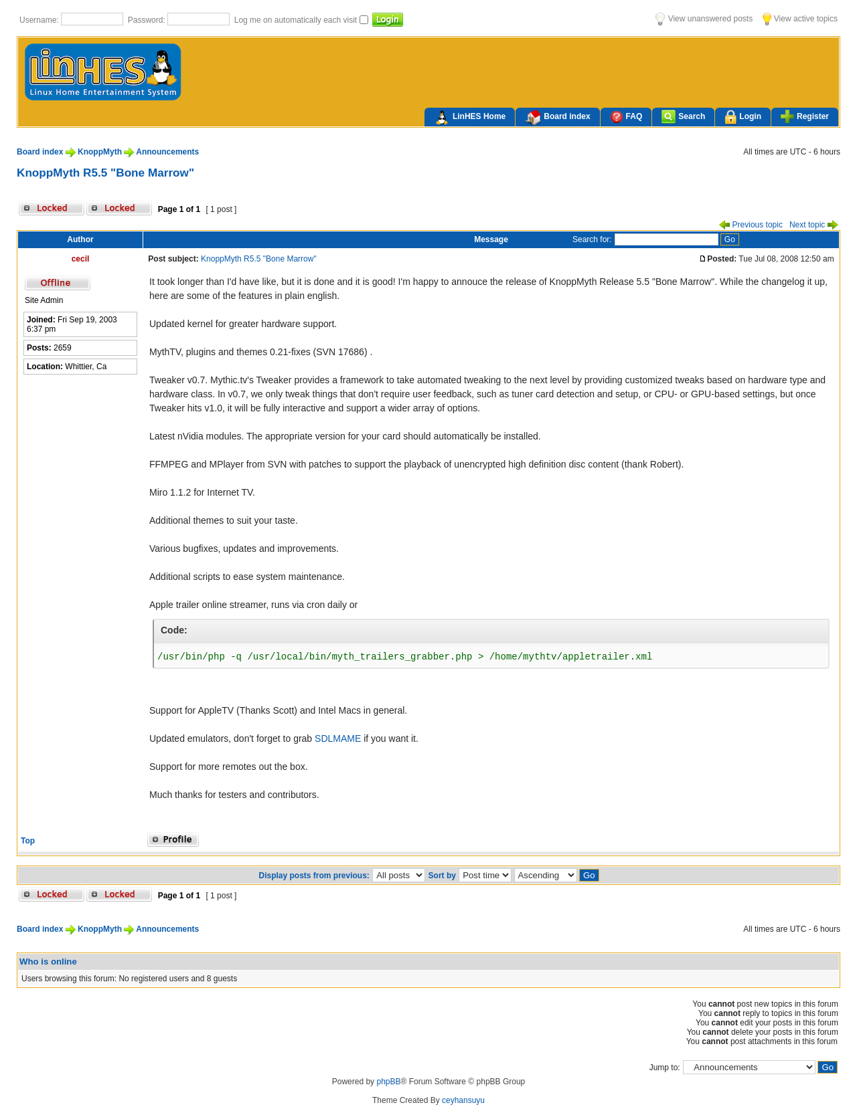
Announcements (167, 152)
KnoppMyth (100, 152)
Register (805, 116)
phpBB (388, 1081)
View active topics (800, 18)
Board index (557, 118)
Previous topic (751, 224)
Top (28, 840)
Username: (40, 20)
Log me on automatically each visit (297, 20)
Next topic (813, 224)
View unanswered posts (704, 18)
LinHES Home (469, 118)
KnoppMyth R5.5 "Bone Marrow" (105, 172)
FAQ (626, 117)
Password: (147, 20)
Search (683, 117)
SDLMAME (338, 738)
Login (742, 117)
